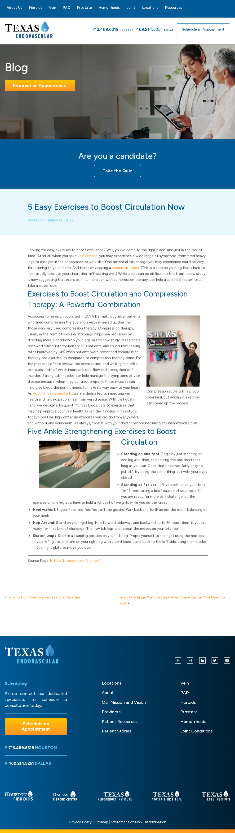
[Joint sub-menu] (138, 8)
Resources (173, 7)
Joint (131, 7)
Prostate (84, 7)
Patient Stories (116, 731)
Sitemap (101, 822)
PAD (66, 7)
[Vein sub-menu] (59, 8)
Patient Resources (119, 721)
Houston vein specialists (52, 399)
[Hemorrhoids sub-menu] (123, 8)
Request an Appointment (40, 85)
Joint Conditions (196, 731)
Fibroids (35, 7)
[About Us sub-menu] (25, 8)
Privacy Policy (80, 822)
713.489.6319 (105, 29)
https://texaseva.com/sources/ (75, 566)
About (108, 692)
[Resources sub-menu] (185, 8)
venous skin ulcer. (126, 274)
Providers (111, 711)
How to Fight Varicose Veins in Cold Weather (44, 597)
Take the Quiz (117, 171)
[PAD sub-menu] (73, 8)
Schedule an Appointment (203, 29)
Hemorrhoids (109, 7)
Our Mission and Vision (124, 702)
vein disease (88, 262)
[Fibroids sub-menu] (45, 8)
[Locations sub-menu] (161, 8)
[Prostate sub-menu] (95, 8)
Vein (52, 7)
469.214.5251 (149, 29)
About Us (14, 7)
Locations (150, 7)
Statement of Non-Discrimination (138, 822)
